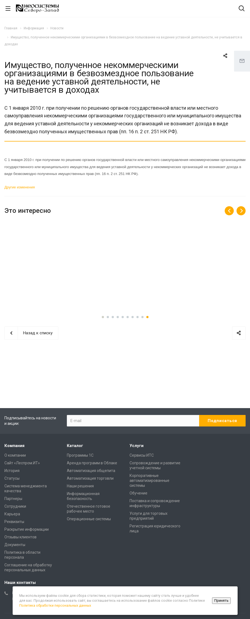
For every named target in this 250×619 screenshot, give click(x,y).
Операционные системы (89, 519)
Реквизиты (14, 521)
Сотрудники (15, 506)
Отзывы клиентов (20, 537)
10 (147, 317)
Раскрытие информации (26, 529)
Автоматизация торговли (90, 478)
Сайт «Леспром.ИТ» (22, 463)
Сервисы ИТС (142, 455)
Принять (221, 600)
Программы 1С (80, 455)
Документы (14, 544)
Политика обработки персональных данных (55, 605)
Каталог (75, 445)
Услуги (137, 445)
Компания (14, 445)
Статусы (12, 478)
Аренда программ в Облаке (92, 463)
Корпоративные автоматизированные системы (149, 480)
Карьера (12, 514)
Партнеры (13, 498)
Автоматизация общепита (91, 470)
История (12, 470)
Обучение (138, 493)
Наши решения (80, 486)
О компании (15, 455)
